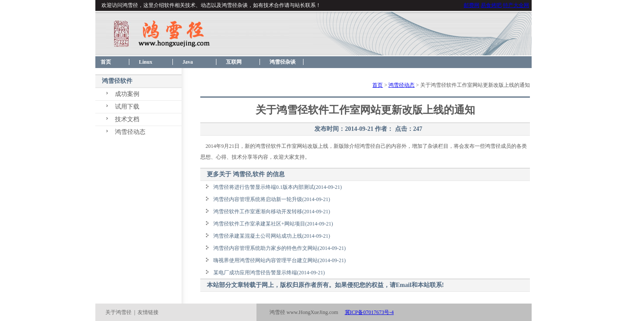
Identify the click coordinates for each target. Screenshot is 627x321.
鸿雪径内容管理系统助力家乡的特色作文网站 (265, 248)
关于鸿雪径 (118, 312)
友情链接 (148, 312)
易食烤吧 (491, 5)
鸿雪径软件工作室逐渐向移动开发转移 (257, 211)
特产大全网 (516, 5)
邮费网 (471, 5)
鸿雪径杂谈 (283, 62)
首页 (103, 62)
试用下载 (127, 106)
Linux (145, 62)
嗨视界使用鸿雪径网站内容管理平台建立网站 (265, 260)
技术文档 (127, 119)
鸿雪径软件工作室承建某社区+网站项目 (259, 224)
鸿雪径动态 (130, 132)
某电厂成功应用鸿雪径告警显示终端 (255, 273)
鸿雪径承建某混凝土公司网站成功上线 (257, 236)
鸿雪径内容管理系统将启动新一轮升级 (257, 199)
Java (187, 62)
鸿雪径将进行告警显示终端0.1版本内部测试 (263, 187)
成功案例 (127, 94)
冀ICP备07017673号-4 (369, 312)
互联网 (234, 62)
